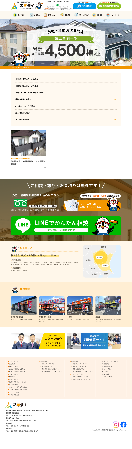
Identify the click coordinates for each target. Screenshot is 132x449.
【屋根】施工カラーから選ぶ (66, 86)
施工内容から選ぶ (66, 113)
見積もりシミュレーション (17, 382)
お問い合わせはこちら (93, 205)
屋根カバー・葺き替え (23, 158)
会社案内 (35, 15)
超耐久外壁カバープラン (80, 377)
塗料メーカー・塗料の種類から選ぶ (66, 92)
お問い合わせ (13, 379)
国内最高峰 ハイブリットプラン (83, 372)
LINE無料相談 (13, 384)
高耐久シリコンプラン (49, 364)
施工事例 (65, 15)
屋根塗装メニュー (77, 361)
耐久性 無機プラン (47, 366)
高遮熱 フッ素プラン (79, 366)
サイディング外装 (77, 374)
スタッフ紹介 (13, 374)
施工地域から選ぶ (66, 119)
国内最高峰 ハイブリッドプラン (52, 372)
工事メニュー (50, 15)
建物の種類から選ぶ (66, 99)
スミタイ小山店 (14, 392)
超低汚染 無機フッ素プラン (50, 369)
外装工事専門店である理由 (17, 372)
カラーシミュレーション (110, 361)
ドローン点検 (106, 369)
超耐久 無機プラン (78, 369)
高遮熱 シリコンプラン (80, 364)
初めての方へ (19, 15)
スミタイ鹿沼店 (14, 395)
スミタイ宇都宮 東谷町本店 (18, 387)
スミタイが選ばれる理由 (17, 369)
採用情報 (84, 5)
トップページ (13, 361)
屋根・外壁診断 (107, 366)
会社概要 (12, 364)
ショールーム (112, 15)
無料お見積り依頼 (110, 5)
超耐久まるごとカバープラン (82, 379)
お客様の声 (105, 374)
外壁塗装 (14, 158)
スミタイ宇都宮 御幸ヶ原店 (18, 390)
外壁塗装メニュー (46, 361)
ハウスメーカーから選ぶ (66, 106)
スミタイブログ (81, 15)
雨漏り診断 (105, 364)
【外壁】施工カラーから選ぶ (66, 79)
